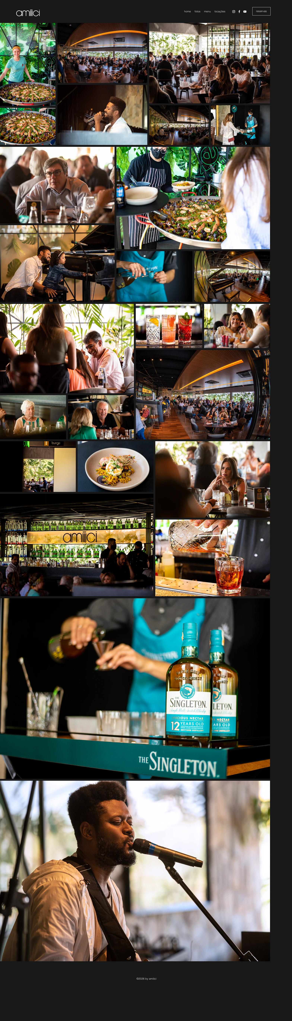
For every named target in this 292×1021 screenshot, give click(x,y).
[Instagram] (234, 11)
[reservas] (261, 11)
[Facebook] (239, 11)
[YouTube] (245, 11)
